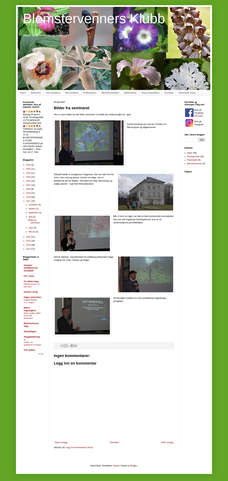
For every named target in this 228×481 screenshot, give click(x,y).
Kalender (36, 92)
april (31, 217)
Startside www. (187, 92)
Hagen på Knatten (32, 297)
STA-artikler (29, 350)
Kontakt (169, 92)
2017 (28, 201)
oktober (32, 208)
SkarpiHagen (30, 331)
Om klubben (53, 92)
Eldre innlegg (167, 442)
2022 (28, 181)
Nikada (116, 465)
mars (31, 228)
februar (32, 232)
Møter (189, 153)
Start (23, 92)
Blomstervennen (194, 163)
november (33, 205)
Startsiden (114, 442)
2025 (28, 169)
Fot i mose (29, 276)
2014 (28, 245)
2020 (28, 189)
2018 (28, 197)
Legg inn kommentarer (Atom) (79, 447)
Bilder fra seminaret (34, 221)
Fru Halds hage (31, 281)
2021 (28, 185)
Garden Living (31, 292)
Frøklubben (89, 92)
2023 (28, 177)
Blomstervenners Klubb (94, 18)
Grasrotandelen (150, 92)
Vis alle (41, 354)
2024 (28, 173)
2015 (28, 241)
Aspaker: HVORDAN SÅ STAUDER (31, 268)
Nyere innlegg (61, 442)
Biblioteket (130, 92)
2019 (28, 193)
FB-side (198, 116)
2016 (28, 237)
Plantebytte (192, 160)
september (34, 212)
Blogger (133, 465)
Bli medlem (71, 92)
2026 (28, 165)
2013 (28, 249)
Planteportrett (193, 156)
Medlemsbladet (110, 92)
